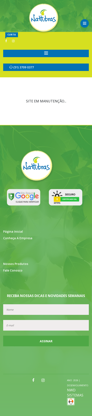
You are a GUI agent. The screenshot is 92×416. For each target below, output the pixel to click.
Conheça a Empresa (17, 238)
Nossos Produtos (15, 264)
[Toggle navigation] (46, 53)
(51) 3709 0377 (22, 67)
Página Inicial (13, 231)
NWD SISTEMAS (78, 392)
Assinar (46, 341)
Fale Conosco (12, 270)
